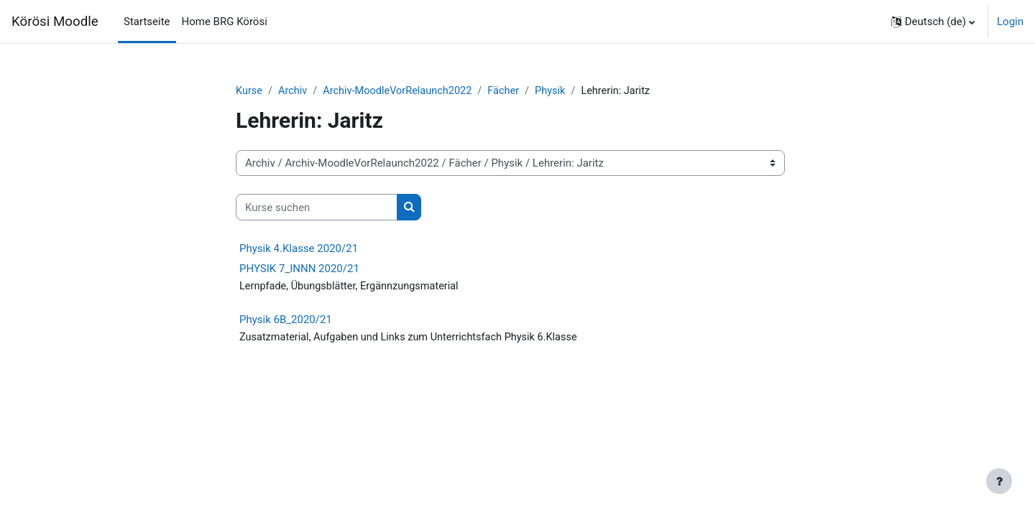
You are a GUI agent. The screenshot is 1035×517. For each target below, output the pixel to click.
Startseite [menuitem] (147, 21)
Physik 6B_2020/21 (285, 320)
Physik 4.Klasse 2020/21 (298, 249)
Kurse (249, 91)
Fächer (511, 91)
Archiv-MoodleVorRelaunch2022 (402, 91)
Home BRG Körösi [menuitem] (224, 21)
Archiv (295, 91)
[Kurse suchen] (316, 208)
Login (1010, 21)
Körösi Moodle (55, 21)
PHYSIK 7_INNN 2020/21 (299, 269)
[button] (933, 21)
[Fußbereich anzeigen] (999, 481)
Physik (560, 91)
